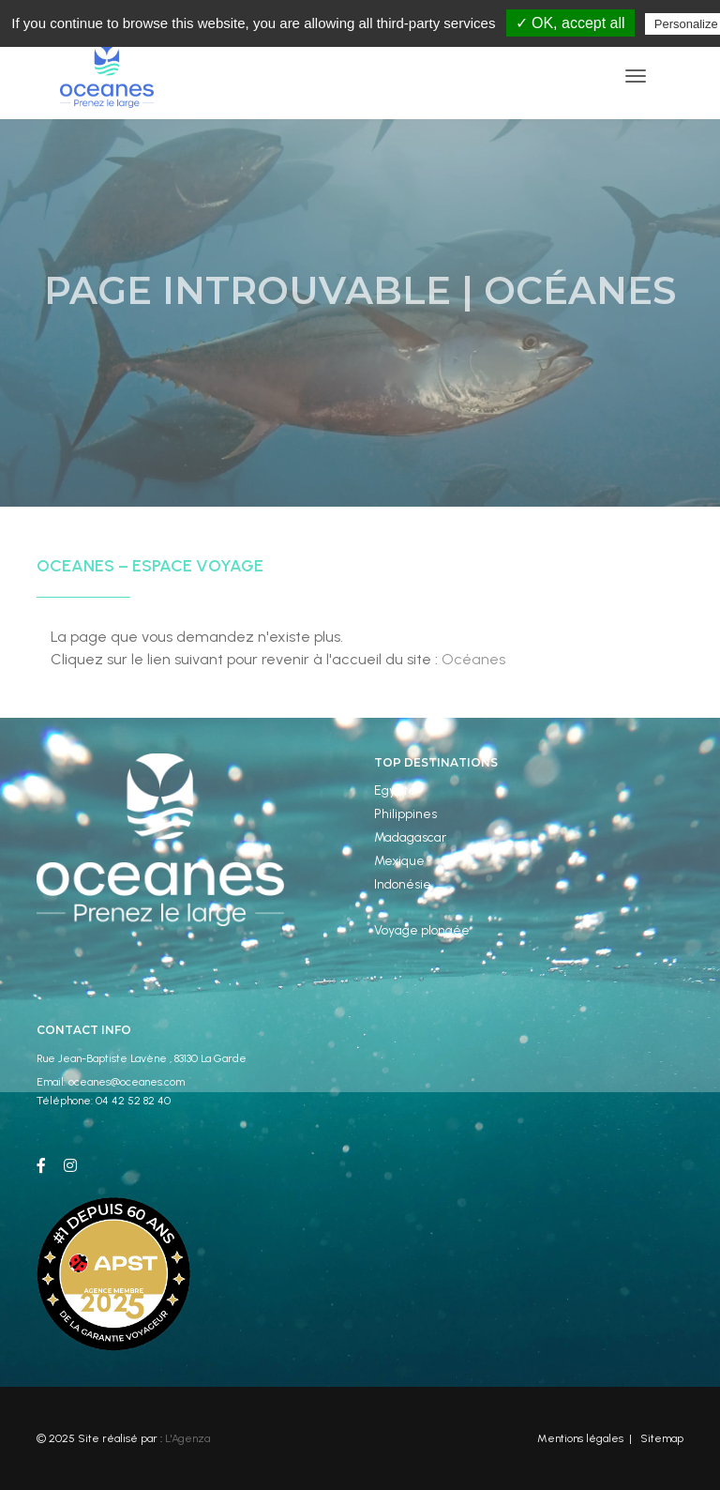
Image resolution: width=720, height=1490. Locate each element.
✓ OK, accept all (570, 23)
